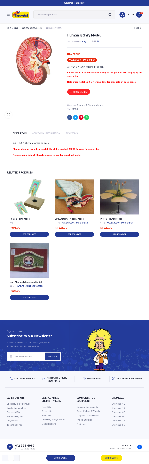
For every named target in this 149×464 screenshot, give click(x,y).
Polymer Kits (12, 420)
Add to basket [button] (29, 234)
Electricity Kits (13, 412)
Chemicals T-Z (118, 425)
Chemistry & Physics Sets (53, 419)
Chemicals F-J (118, 408)
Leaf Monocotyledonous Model (26, 282)
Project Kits (47, 411)
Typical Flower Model (111, 219)
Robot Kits (46, 415)
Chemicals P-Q (118, 416)
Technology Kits (14, 425)
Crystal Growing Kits (16, 408)
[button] (8, 114)
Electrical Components (87, 407)
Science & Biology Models (32, 28)
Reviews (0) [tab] (72, 133)
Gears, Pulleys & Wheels (88, 411)
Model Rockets (49, 424)
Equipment (82, 424)
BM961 (75, 109)
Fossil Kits (46, 407)
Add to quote (111, 458)
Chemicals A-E (118, 404)
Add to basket (61, 457)
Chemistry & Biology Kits (18, 404)
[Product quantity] (11, 458)
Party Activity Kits (15, 416)
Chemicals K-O (118, 412)
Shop (16, 28)
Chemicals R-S (118, 420)
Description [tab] (19, 133)
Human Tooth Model (20, 219)
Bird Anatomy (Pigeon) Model (69, 219)
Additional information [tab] (46, 133)
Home (9, 28)
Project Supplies (84, 420)
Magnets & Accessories (88, 415)
